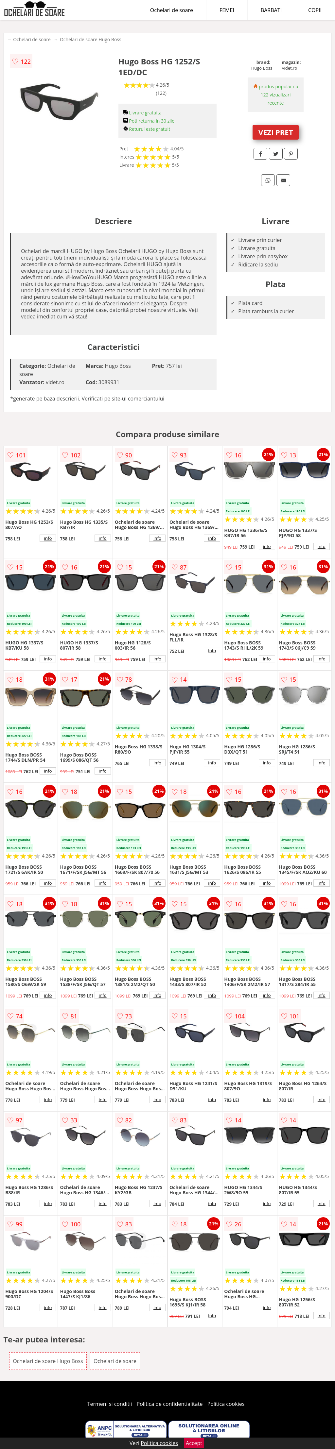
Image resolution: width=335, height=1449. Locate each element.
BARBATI (271, 10)
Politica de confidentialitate (170, 1403)
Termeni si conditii (109, 1403)
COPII (315, 10)
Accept (194, 1443)
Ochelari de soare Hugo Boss (90, 39)
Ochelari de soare (171, 10)
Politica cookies (226, 1403)
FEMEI (227, 10)
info (48, 538)
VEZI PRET (275, 132)
